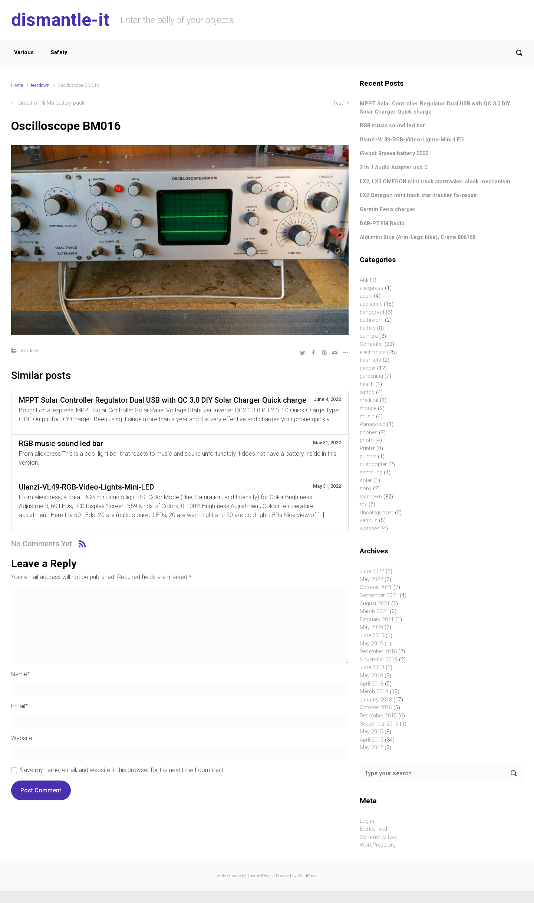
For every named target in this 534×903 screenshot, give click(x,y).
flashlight (370, 360)
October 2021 (376, 587)
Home (17, 85)
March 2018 (374, 691)
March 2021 (374, 611)
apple (366, 296)
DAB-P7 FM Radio (382, 223)
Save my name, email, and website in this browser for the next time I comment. (122, 769)
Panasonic (372, 424)
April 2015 (371, 740)
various (369, 520)
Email (19, 706)
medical (369, 400)
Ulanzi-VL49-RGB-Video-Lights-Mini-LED (412, 140)
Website (21, 738)
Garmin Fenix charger (387, 209)
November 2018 (379, 660)
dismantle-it (60, 19)
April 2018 (371, 684)
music (367, 416)
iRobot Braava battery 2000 (394, 153)
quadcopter (373, 464)
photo (367, 440)
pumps (368, 457)
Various (24, 52)
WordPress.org (378, 845)
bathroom (371, 320)
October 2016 (376, 707)
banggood (372, 312)
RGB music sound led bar (392, 125)
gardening (371, 376)
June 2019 (372, 635)
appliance (371, 304)
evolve (222, 875)
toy (363, 504)
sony (366, 488)
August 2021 (375, 604)
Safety (59, 52)
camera (369, 336)
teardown (40, 85)
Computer (371, 344)
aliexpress (371, 288)
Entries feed (373, 829)
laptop (367, 392)
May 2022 (371, 579)
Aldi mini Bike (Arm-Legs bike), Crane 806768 (417, 237)
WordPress (307, 875)
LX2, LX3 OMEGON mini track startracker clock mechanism (435, 182)
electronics (373, 352)
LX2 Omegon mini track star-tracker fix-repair (418, 195)
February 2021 (377, 619)
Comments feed (379, 837)
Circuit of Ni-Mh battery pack (51, 103)
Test (338, 103)
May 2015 (371, 732)
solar (366, 480)
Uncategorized (376, 513)
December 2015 (378, 716)
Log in (367, 821)
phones (369, 432)
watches (370, 529)
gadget (368, 368)
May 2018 (371, 676)
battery (368, 328)
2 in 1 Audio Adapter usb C (394, 167)
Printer (367, 448)
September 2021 (379, 595)
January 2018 (376, 700)
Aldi (364, 280)
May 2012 (371, 748)
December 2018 (378, 651)
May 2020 (371, 627)
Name (20, 674)
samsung (371, 473)
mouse (368, 408)
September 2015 (379, 724)
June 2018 (372, 667)
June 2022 (372, 571)
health (367, 384)
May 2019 (371, 644)
